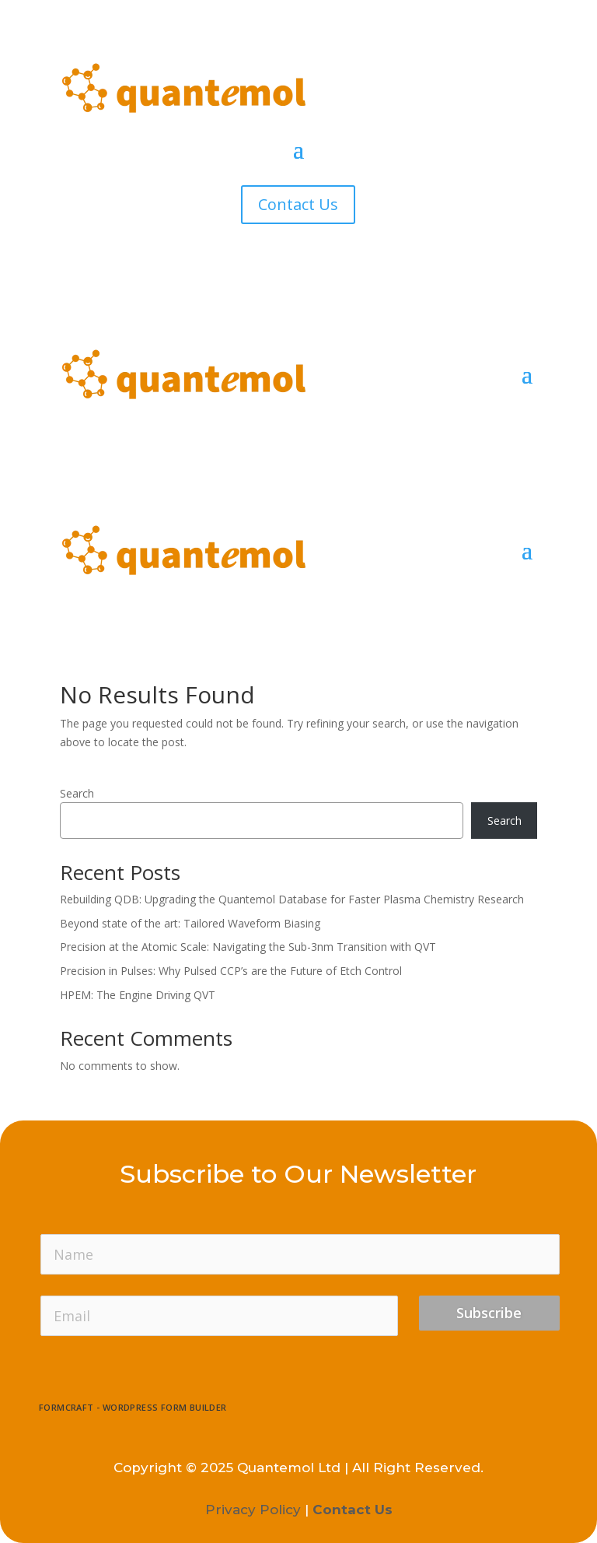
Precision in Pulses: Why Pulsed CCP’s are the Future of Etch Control (231, 970)
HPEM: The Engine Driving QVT (137, 994)
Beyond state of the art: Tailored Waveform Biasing (190, 923)
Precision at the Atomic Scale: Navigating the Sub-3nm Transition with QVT (248, 946)
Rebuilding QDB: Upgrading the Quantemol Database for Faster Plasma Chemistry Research (292, 899)
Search (77, 793)
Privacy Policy (253, 1509)
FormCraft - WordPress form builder (133, 1407)
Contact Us (298, 204)
